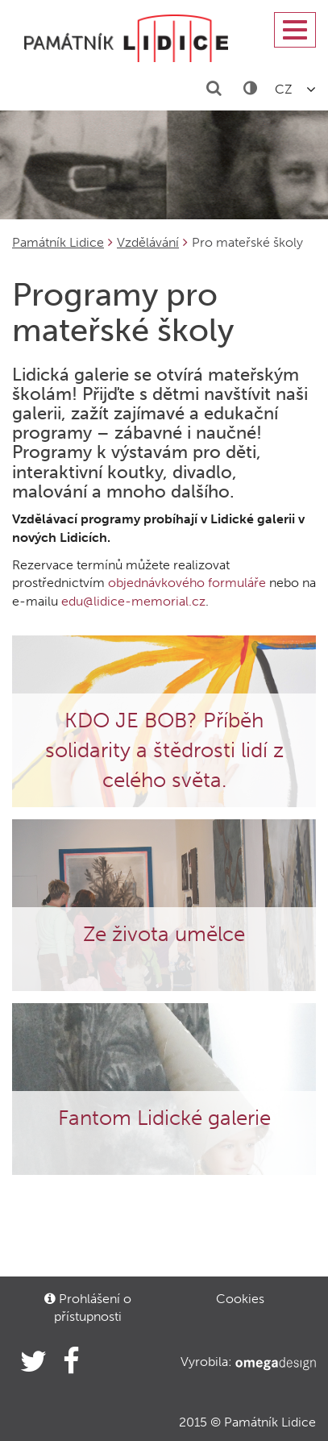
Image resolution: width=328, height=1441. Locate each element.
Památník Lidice (58, 242)
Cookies (240, 1298)
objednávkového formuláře (187, 582)
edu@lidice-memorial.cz (133, 601)
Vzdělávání (148, 242)
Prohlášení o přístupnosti (87, 1307)
